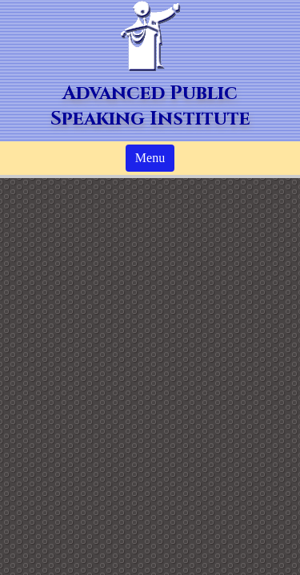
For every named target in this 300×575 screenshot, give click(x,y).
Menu (150, 158)
